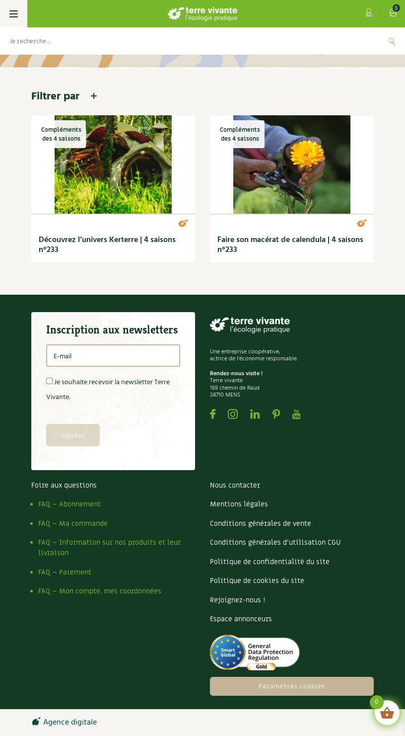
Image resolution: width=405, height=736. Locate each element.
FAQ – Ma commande (73, 523)
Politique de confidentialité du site (270, 562)
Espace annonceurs (241, 619)
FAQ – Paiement (64, 572)
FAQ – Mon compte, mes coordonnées (99, 591)
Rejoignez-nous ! (237, 600)
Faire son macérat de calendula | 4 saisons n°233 (290, 245)
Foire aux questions (64, 485)
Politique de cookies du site (257, 580)
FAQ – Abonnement (69, 504)
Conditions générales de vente (260, 523)
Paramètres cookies (292, 686)
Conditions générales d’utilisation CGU (275, 542)
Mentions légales (239, 504)
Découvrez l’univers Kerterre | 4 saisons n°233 (107, 245)
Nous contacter (235, 485)
